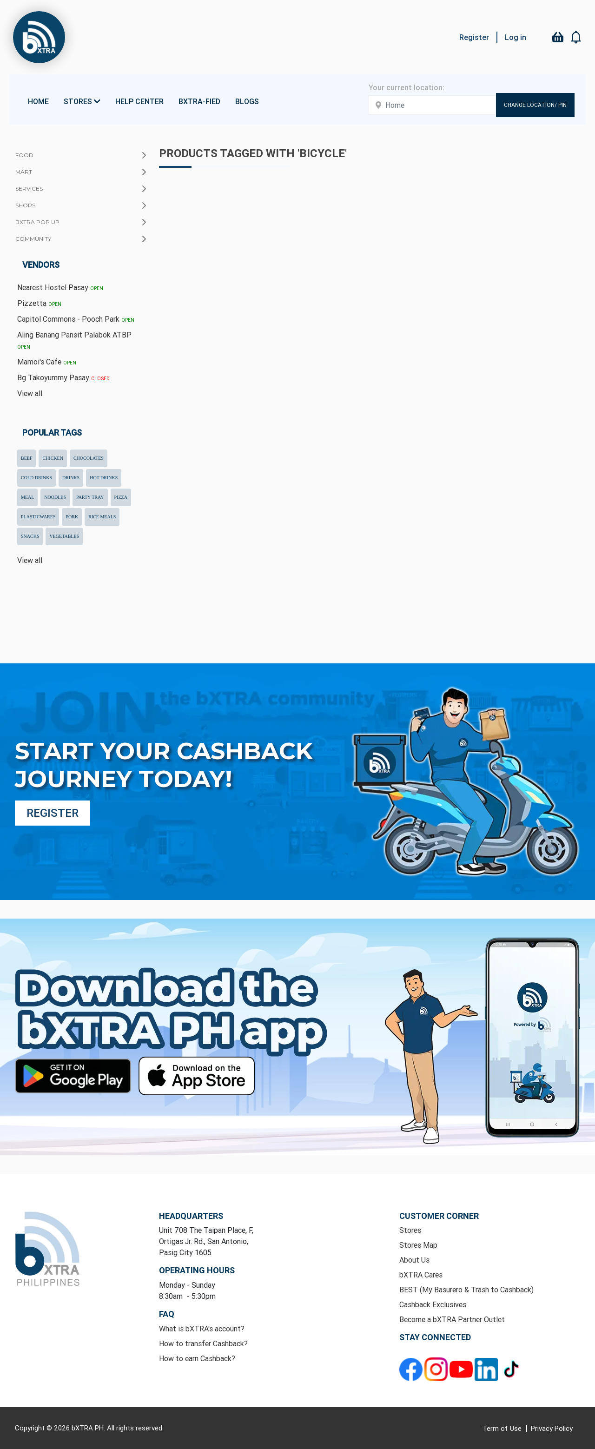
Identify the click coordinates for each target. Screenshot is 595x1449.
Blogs (247, 101)
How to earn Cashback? (197, 1358)
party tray (90, 497)
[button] (576, 37)
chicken (52, 458)
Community (33, 238)
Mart (23, 171)
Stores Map (418, 1245)
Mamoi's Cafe (46, 361)
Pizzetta (39, 303)
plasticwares (38, 516)
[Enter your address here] (432, 105)
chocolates (88, 458)
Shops (25, 205)
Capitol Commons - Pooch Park (75, 319)
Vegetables (64, 536)
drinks (70, 477)
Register (474, 37)
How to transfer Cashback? (203, 1343)
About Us (414, 1259)
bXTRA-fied (199, 101)
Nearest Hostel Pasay (60, 287)
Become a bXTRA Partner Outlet (452, 1319)
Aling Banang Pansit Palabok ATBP (74, 340)
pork (72, 516)
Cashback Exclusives (432, 1304)
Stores (410, 1230)
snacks (30, 536)
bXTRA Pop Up (37, 221)
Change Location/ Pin (535, 104)
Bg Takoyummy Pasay (63, 377)
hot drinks (104, 477)
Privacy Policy (552, 1428)
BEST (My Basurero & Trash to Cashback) (466, 1289)
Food (24, 155)
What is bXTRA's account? (202, 1328)
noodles (55, 497)
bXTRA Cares (421, 1274)
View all (29, 393)
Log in (515, 37)
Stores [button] (82, 101)
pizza (120, 497)
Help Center (139, 101)
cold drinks (36, 477)
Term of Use (503, 1428)
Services (29, 188)
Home (38, 101)
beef (26, 458)
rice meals (102, 516)
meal (27, 497)
